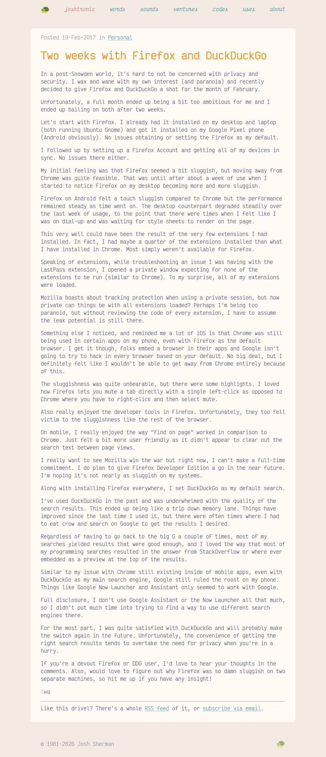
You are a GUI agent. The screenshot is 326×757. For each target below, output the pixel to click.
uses (249, 8)
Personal (120, 37)
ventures (186, 8)
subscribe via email (232, 707)
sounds (149, 8)
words (117, 8)
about (277, 8)
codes (220, 8)
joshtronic (80, 8)
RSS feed (157, 707)
